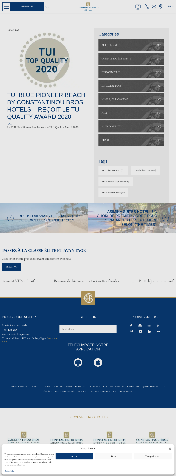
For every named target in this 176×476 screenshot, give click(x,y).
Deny (113, 456)
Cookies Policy (10, 471)
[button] (169, 448)
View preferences (152, 456)
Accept (74, 456)
